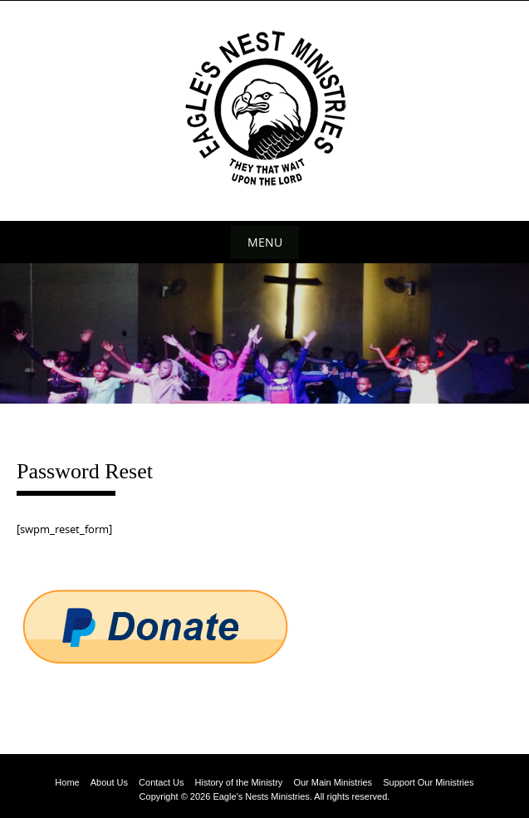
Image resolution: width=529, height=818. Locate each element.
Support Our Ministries (428, 782)
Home (67, 782)
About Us (109, 782)
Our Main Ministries (332, 782)
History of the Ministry (239, 782)
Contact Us (161, 782)
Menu (264, 242)
